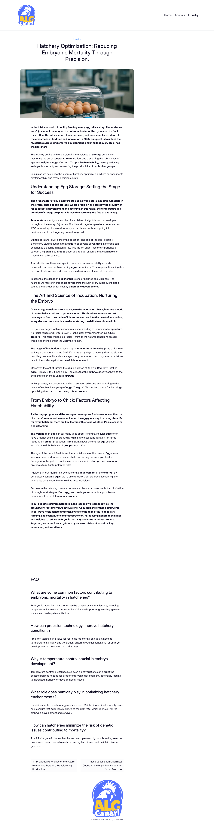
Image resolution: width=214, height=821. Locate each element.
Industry (77, 39)
